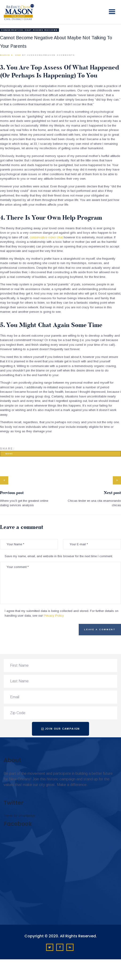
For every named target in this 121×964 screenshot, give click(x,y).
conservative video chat (46, 237)
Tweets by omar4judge (19, 815)
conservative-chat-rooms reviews (29, 30)
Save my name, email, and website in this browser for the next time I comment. (59, 556)
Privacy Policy (54, 615)
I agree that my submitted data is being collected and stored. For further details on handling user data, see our (61, 613)
